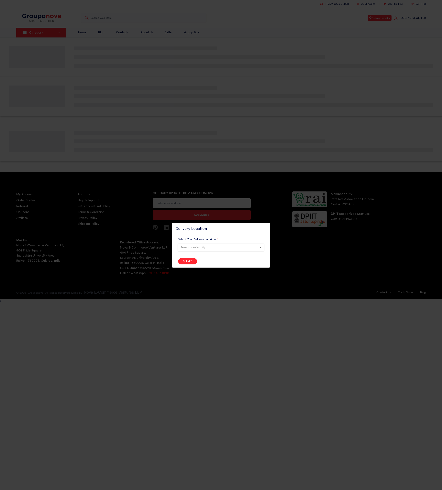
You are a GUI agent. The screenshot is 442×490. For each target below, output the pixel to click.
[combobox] (221, 247)
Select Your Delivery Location (198, 239)
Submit (187, 261)
